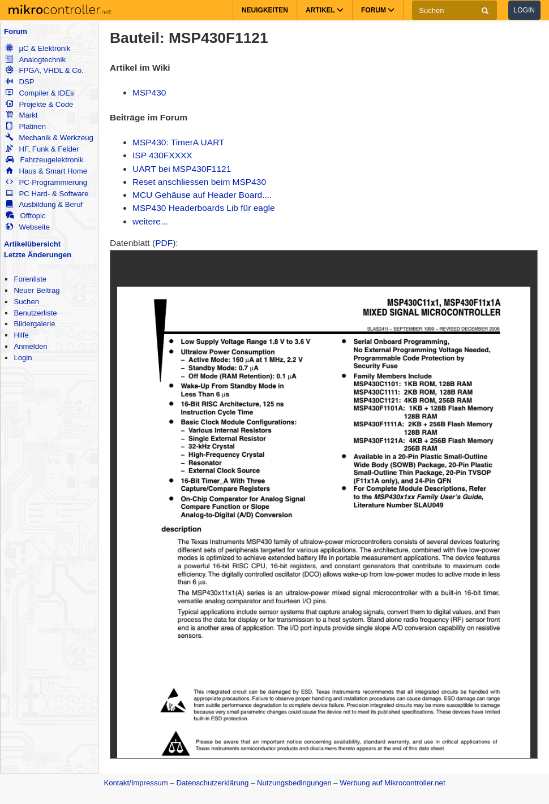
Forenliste (30, 279)
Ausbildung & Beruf (44, 204)
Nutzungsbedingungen (294, 783)
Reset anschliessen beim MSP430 (199, 182)
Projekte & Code (39, 104)
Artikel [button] (325, 10)
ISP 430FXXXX (162, 155)
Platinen (26, 126)
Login (524, 10)
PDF (164, 243)
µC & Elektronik (38, 48)
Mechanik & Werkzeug (49, 137)
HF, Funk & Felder (42, 149)
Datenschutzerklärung (212, 783)
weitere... (150, 221)
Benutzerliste (35, 313)
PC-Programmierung (46, 182)
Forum (15, 31)
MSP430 (149, 92)
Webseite (28, 227)
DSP (20, 81)
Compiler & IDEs (40, 93)
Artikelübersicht (32, 244)
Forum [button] (377, 10)
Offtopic (25, 215)
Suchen (26, 301)
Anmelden (30, 346)
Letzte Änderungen (37, 254)
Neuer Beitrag (36, 290)
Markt (21, 115)
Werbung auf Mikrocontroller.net (392, 783)
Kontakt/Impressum (136, 783)
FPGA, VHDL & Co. (44, 70)
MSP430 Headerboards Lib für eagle (203, 208)
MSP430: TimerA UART (178, 142)
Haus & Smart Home (46, 171)
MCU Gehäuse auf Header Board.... (202, 195)
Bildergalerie (34, 323)
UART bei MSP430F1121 (181, 169)
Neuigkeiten (265, 10)
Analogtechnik (36, 59)
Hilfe (21, 335)
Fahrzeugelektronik (44, 159)
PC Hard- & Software (47, 193)
